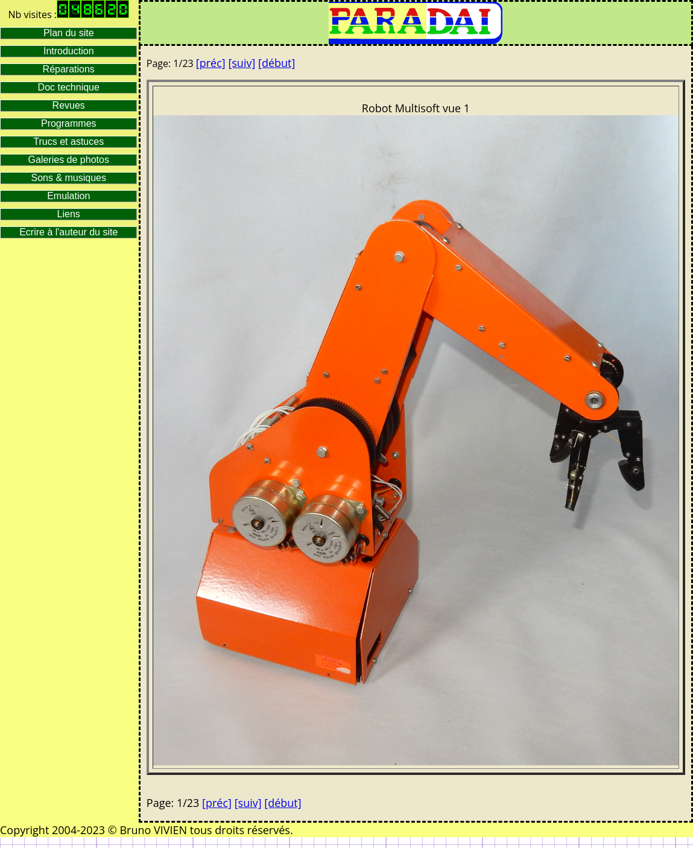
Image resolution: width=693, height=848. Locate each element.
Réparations (69, 69)
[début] (276, 63)
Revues (68, 105)
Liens (68, 214)
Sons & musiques (68, 178)
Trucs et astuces (68, 141)
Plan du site (68, 33)
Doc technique (69, 87)
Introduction (68, 51)
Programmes (69, 123)
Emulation (68, 196)
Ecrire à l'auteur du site (68, 232)
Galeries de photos (68, 160)
